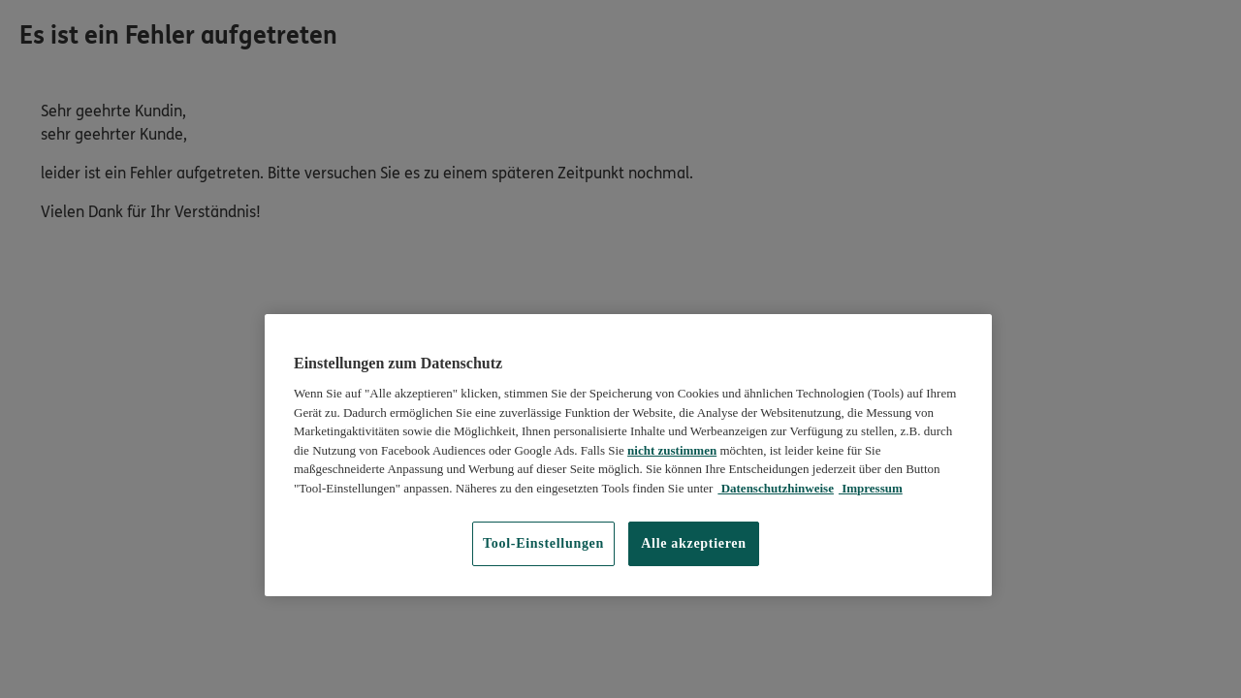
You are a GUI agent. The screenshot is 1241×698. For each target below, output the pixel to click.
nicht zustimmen (671, 450)
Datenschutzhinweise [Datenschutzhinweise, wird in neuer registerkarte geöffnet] (775, 488)
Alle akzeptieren (694, 543)
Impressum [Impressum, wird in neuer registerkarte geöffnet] (871, 488)
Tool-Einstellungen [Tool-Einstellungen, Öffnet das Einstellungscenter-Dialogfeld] (543, 543)
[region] (628, 455)
